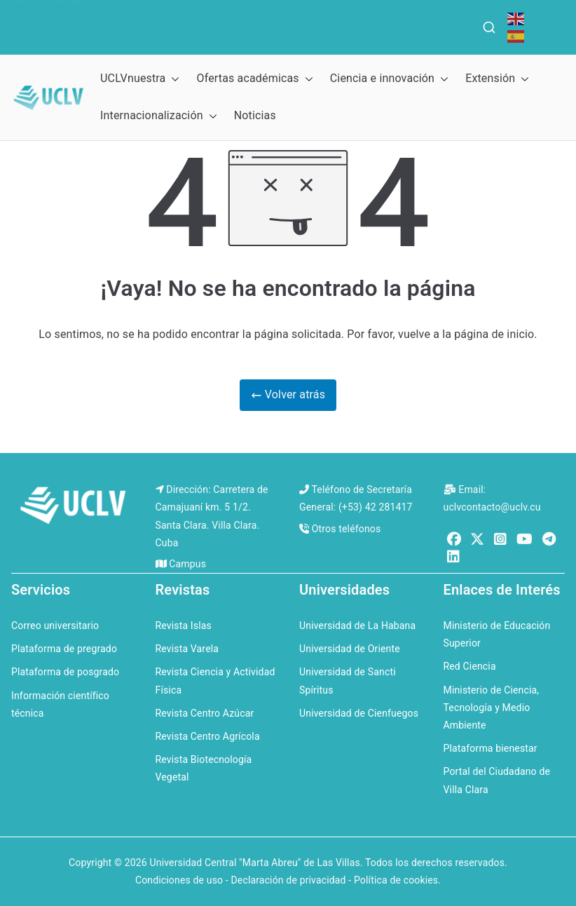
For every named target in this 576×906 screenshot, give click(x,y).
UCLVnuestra (139, 79)
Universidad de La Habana (357, 625)
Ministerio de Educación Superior (497, 634)
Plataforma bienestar (490, 748)
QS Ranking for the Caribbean (295, 16)
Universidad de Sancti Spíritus (347, 680)
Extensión (497, 79)
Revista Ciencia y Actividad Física (215, 680)
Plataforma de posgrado (65, 671)
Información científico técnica (60, 704)
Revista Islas (184, 625)
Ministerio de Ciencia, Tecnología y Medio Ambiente (492, 707)
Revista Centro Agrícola (208, 736)
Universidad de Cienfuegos (358, 713)
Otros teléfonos (346, 528)
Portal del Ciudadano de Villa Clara (497, 780)
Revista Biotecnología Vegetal (204, 768)
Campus (187, 563)
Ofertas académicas (254, 79)
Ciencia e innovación (389, 79)
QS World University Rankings (115, 16)
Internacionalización (158, 116)
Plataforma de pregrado (64, 648)
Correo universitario (55, 625)
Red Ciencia (470, 666)
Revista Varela (187, 648)
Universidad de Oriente (349, 648)
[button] (172, 79)
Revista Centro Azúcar (205, 713)
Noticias (255, 115)
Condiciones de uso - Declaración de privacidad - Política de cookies (286, 880)
